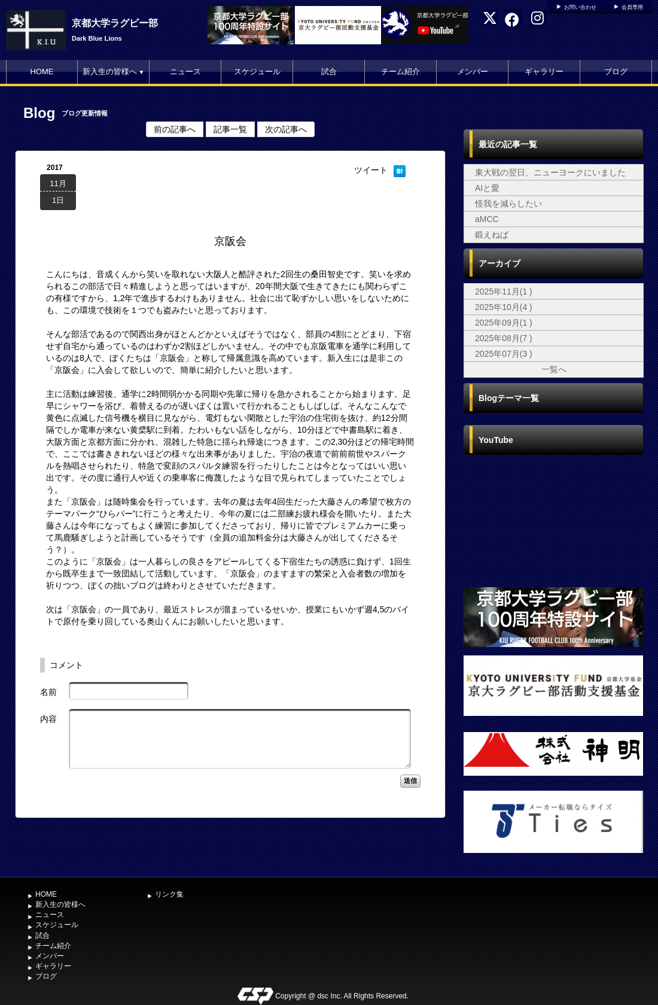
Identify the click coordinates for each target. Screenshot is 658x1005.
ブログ (615, 71)
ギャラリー (544, 71)
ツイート (371, 170)
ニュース (185, 71)
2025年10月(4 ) (503, 307)
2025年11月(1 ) (503, 291)
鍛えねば (491, 234)
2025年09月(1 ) (503, 322)
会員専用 (632, 7)
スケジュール (257, 71)
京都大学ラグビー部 (115, 23)
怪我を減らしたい (508, 203)
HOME (42, 71)
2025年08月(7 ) (503, 338)
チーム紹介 (400, 71)
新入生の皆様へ (114, 71)
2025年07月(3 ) (503, 354)
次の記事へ (286, 129)
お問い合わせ (580, 7)
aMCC (487, 219)
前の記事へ (175, 129)
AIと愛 (487, 188)
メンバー (472, 71)
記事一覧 (230, 129)
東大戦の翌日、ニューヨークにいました (550, 172)
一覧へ (553, 369)
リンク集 (169, 894)
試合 (329, 71)
